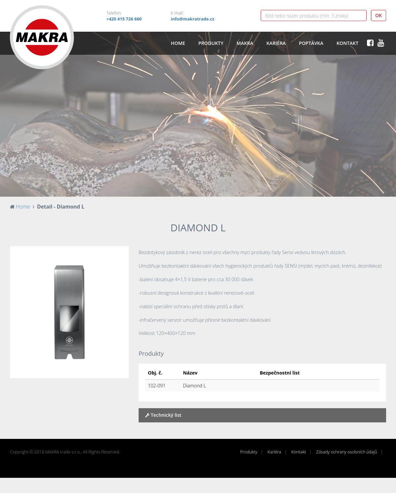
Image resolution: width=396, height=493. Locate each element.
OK (378, 15)
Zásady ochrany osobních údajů (346, 452)
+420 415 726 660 (124, 19)
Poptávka (311, 43)
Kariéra (276, 43)
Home (178, 43)
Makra (245, 43)
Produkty (210, 43)
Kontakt (347, 43)
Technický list (163, 415)
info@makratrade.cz (192, 19)
